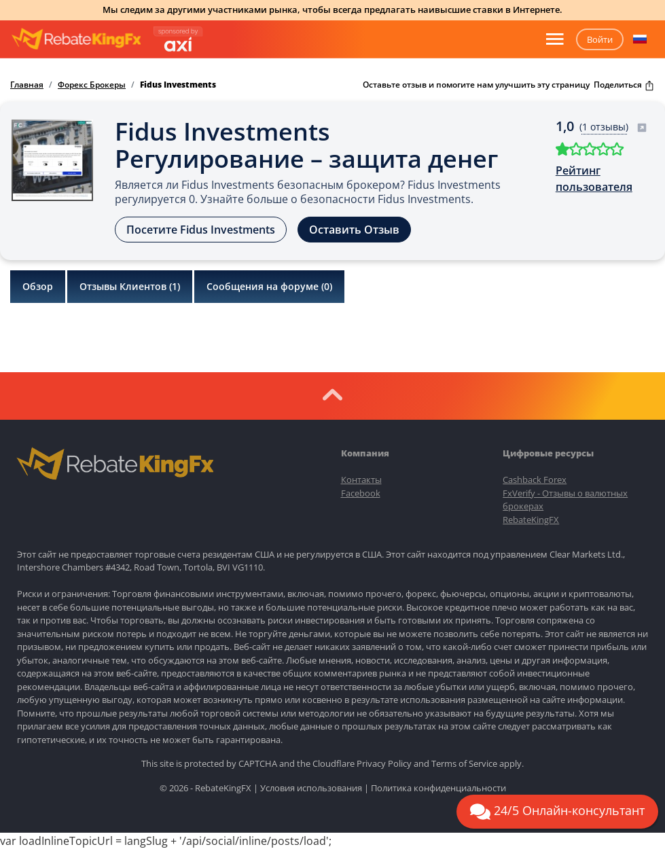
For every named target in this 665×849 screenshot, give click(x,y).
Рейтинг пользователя (594, 178)
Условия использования (311, 788)
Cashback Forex (535, 479)
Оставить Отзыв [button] (354, 229)
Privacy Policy (384, 763)
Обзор (37, 286)
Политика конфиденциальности (438, 788)
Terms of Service (464, 763)
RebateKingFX (531, 519)
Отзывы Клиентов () (129, 286)
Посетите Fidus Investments (200, 229)
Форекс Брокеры (92, 84)
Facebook (360, 493)
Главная (26, 84)
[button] (640, 39)
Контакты (361, 479)
